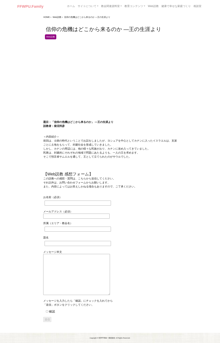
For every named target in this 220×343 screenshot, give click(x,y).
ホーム (71, 6)
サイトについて (87, 6)
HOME (46, 17)
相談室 (197, 6)
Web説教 (153, 6)
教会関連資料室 (110, 6)
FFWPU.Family (30, 6)
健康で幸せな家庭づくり (176, 6)
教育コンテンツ (133, 6)
